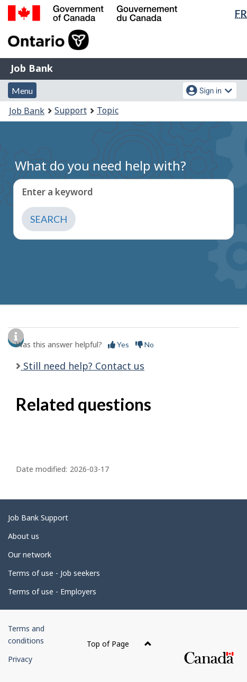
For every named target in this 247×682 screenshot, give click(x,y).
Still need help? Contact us (82, 365)
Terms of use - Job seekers (54, 573)
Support (70, 110)
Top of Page (119, 644)
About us (23, 536)
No (144, 344)
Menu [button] (22, 91)
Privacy (20, 659)
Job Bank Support (38, 518)
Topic (107, 110)
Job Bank (32, 68)
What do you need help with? (100, 165)
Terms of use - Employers (52, 591)
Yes (118, 344)
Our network (29, 555)
